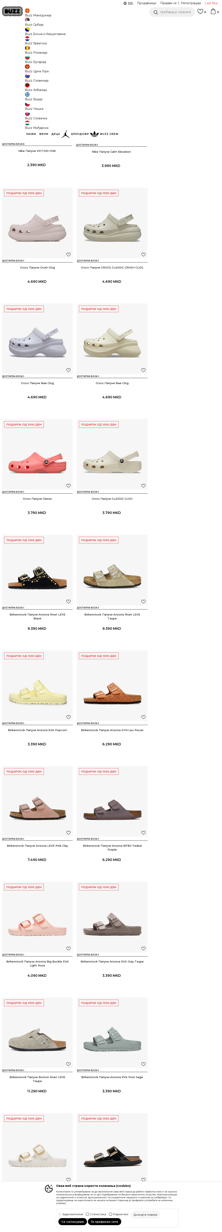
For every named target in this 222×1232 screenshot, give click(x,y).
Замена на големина (65, 1139)
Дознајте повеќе (100, 59)
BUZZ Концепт (137, 1109)
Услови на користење (104, 1114)
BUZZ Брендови (138, 1115)
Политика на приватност (97, 1142)
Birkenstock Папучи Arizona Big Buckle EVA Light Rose (185, 643)
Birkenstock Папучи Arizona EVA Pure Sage (185, 755)
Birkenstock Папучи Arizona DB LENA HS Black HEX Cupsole (111, 872)
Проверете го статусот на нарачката (28, 1116)
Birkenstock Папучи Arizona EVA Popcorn (111, 526)
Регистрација (191, 3)
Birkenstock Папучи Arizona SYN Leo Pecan (185, 526)
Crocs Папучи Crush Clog (185, 181)
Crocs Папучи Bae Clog (110, 296)
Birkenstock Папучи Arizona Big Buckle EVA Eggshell (37, 872)
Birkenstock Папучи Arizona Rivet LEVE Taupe (37, 528)
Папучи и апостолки (73, 33)
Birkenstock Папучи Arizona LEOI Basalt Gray (185, 872)
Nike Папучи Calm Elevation (110, 181)
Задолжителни (72, 1214)
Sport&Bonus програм (142, 1132)
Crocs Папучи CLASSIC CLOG (111, 411)
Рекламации (59, 1145)
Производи (36, 33)
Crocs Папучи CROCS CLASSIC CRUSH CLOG (37, 296)
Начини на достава (64, 1118)
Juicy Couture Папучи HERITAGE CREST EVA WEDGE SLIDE (110, 987)
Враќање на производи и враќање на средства (66, 1128)
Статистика (98, 1214)
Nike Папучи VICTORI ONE (37, 181)
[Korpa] (214, 13)
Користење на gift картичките (101, 1173)
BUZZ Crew (134, 1121)
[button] (172, 12)
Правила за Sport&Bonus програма (97, 1124)
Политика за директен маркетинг (104, 1153)
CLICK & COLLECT (171, 23)
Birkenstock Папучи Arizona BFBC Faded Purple (111, 643)
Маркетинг (121, 1214)
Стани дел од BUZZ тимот (141, 1140)
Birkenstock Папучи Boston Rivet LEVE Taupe (111, 757)
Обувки (52, 33)
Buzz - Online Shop (14, 33)
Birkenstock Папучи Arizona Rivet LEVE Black (185, 413)
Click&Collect (97, 1134)
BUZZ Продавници (140, 1126)
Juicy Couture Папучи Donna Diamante (37, 985)
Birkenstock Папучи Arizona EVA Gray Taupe (37, 755)
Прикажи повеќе (111, 1035)
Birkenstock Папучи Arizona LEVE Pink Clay (36, 641)
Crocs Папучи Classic (37, 411)
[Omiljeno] (201, 13)
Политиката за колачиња (98, 1163)
